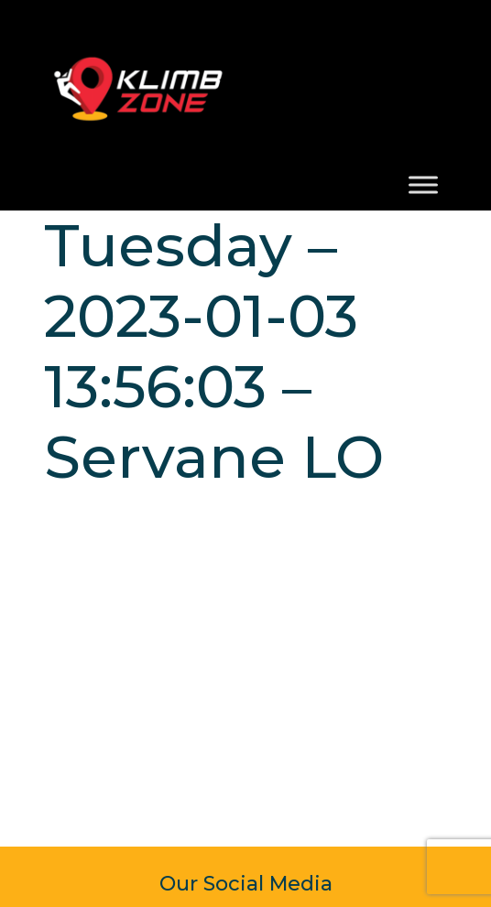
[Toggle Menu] (423, 185)
